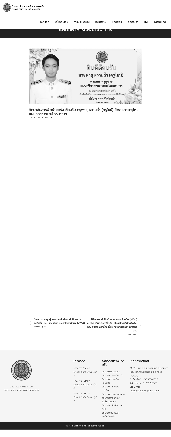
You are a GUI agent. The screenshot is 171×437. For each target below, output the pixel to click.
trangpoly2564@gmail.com (144, 390)
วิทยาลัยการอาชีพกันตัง (113, 394)
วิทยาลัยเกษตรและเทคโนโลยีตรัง (110, 414)
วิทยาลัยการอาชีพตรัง (112, 375)
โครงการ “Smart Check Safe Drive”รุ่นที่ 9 (85, 371)
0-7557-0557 (150, 379)
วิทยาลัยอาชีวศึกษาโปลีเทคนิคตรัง (111, 400)
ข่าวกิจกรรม (47, 117)
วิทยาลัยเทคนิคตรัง (111, 371)
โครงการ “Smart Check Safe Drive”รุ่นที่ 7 (85, 397)
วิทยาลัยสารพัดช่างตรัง (21, 373)
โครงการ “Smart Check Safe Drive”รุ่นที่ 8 (85, 384)
